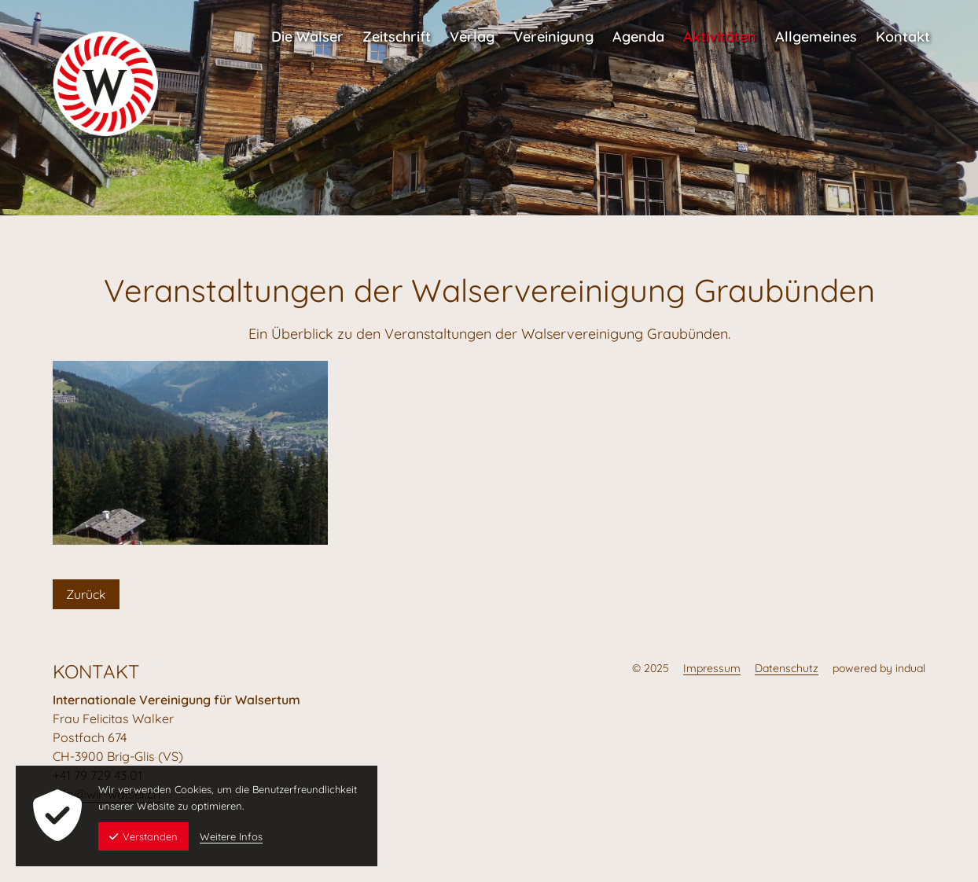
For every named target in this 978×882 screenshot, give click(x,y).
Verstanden (143, 836)
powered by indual (879, 668)
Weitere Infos (231, 836)
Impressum (712, 668)
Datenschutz (786, 668)
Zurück (86, 594)
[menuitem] (307, 29)
